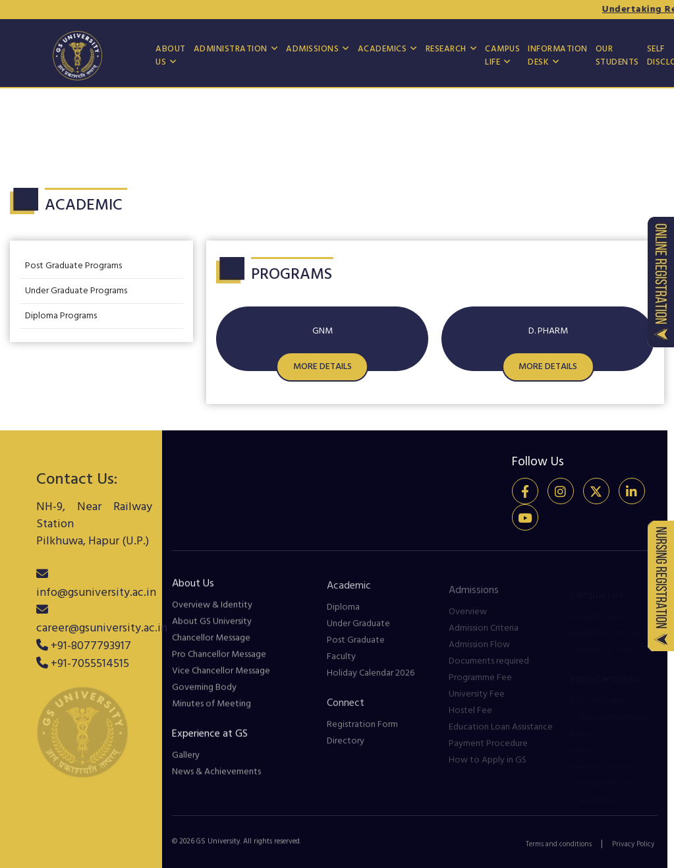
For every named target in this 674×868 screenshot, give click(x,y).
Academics (382, 49)
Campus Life (502, 55)
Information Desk (558, 55)
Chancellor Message (211, 647)
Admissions (312, 49)
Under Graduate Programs (76, 291)
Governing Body (204, 697)
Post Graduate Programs (73, 266)
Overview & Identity (212, 614)
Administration (230, 49)
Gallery (186, 764)
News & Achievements (216, 781)
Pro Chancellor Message (219, 664)
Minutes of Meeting (211, 713)
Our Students (617, 55)
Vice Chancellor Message (221, 680)
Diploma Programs (61, 316)
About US (170, 55)
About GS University (212, 631)
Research (446, 49)
